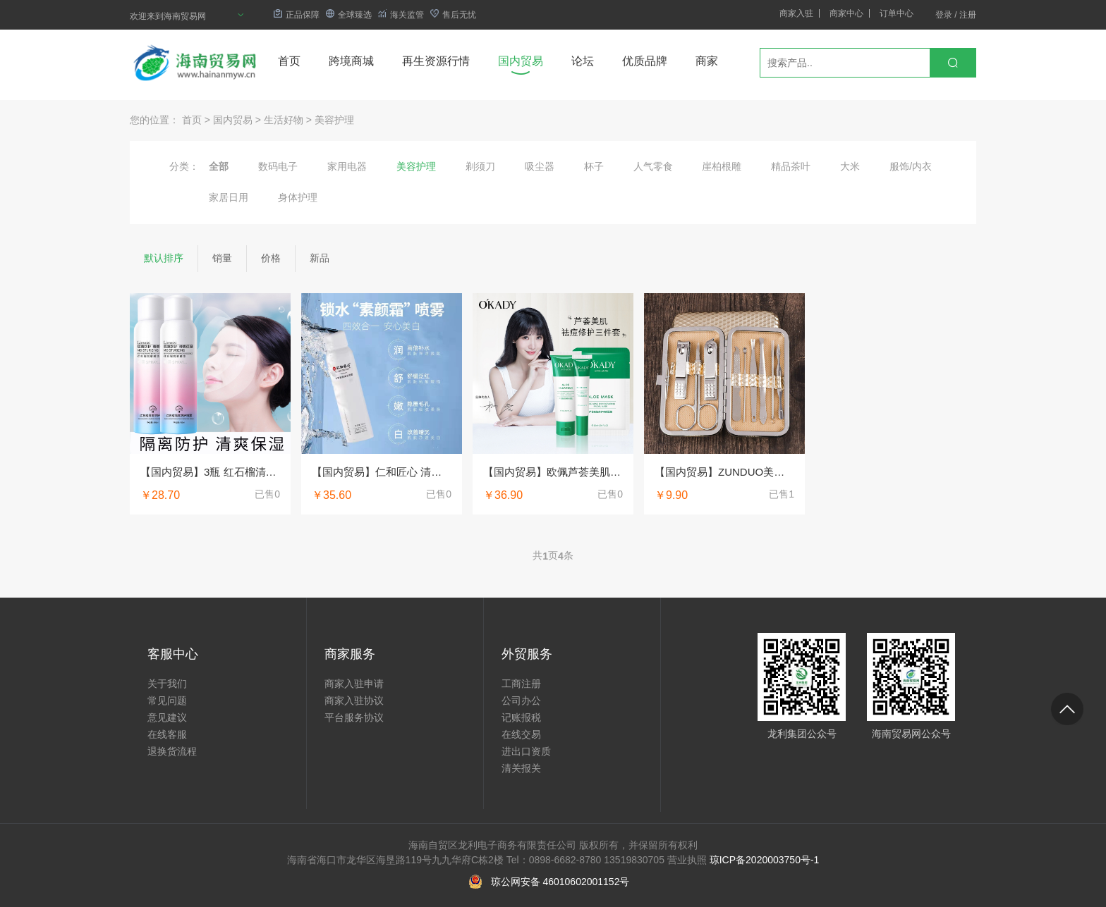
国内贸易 (520, 61)
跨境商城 (351, 61)
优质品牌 (644, 61)
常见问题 (167, 700)
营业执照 (687, 859)
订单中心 (896, 13)
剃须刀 (480, 166)
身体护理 (297, 197)
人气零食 (653, 166)
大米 (850, 166)
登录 (943, 15)
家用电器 (347, 166)
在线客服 (167, 734)
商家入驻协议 (354, 700)
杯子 (594, 166)
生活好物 (283, 119)
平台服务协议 (354, 717)
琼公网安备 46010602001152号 (560, 881)
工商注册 (521, 683)
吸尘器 (539, 166)
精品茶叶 (790, 166)
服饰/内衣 (910, 166)
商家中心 (846, 13)
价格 (271, 258)
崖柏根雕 (721, 166)
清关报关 (521, 768)
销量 (222, 258)
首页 (289, 61)
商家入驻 (796, 13)
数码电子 (278, 166)
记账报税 (521, 717)
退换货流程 (172, 751)
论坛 (582, 61)
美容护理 (334, 119)
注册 (967, 15)
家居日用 (228, 197)
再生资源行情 (436, 61)
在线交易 (521, 734)
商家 (706, 61)
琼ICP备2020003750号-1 (765, 859)
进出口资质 (526, 751)
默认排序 (163, 258)
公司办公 (521, 700)
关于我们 (167, 683)
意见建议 (167, 717)
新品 (319, 258)
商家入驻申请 (354, 683)
